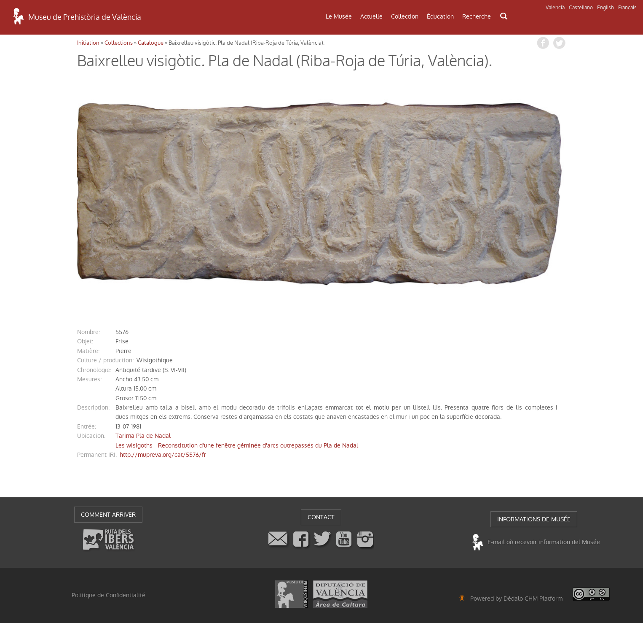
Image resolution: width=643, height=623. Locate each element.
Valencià (555, 7)
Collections (118, 42)
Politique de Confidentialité (108, 595)
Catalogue (150, 42)
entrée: (86, 426)
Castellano (581, 7)
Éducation (440, 16)
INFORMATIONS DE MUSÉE (534, 519)
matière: (88, 351)
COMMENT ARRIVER (108, 514)
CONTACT (321, 517)
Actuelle (371, 16)
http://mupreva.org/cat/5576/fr (163, 454)
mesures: (89, 379)
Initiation (88, 42)
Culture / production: (105, 360)
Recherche (476, 16)
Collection (404, 16)
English (605, 7)
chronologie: (94, 370)
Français (627, 7)
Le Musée (339, 16)
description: (93, 407)
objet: (85, 341)
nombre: (88, 332)
